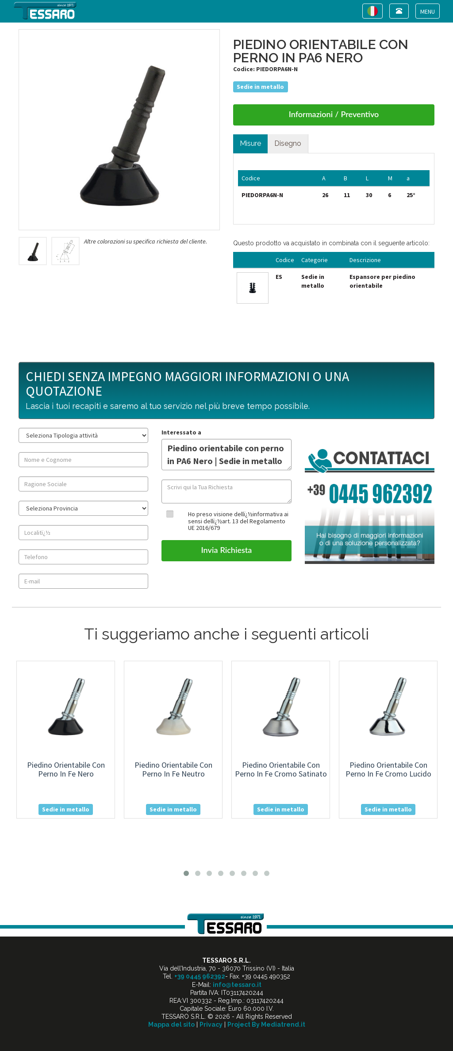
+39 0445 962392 (199, 976)
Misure (250, 143)
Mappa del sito (171, 1024)
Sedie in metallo (260, 87)
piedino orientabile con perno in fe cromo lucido (388, 769)
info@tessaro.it (237, 984)
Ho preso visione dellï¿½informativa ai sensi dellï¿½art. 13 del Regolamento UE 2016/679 (238, 521)
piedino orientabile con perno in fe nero (66, 769)
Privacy (211, 1024)
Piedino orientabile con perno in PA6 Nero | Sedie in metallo (226, 454)
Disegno (287, 143)
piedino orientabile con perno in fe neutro (173, 769)
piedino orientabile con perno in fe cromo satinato (281, 769)
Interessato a (181, 432)
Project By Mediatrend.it (266, 1024)
